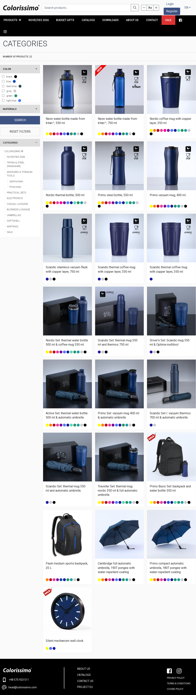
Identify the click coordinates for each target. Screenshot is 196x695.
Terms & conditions (178, 672)
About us (132, 20)
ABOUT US (83, 657)
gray (8, 79)
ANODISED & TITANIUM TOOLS (19, 162)
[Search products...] (86, 7)
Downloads (110, 20)
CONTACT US (85, 669)
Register (172, 11)
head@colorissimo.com (19, 676)
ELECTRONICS (15, 186)
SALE (10, 220)
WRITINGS (12, 215)
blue (8, 70)
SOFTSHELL (13, 209)
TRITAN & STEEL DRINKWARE (15, 153)
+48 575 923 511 (15, 668)
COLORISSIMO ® (13, 139)
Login (170, 4)
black (9, 65)
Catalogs (88, 20)
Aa (150, 7)
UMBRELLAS (14, 203)
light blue (11, 89)
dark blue (11, 74)
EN (186, 7)
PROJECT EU (85, 675)
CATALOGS (84, 663)
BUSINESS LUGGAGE (18, 198)
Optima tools (16, 169)
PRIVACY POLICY (176, 666)
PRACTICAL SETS (16, 181)
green (9, 84)
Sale (168, 20)
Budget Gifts (65, 20)
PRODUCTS (12, 20)
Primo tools (15, 175)
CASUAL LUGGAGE (17, 192)
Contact (152, 20)
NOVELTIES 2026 (39, 20)
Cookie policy (175, 677)
